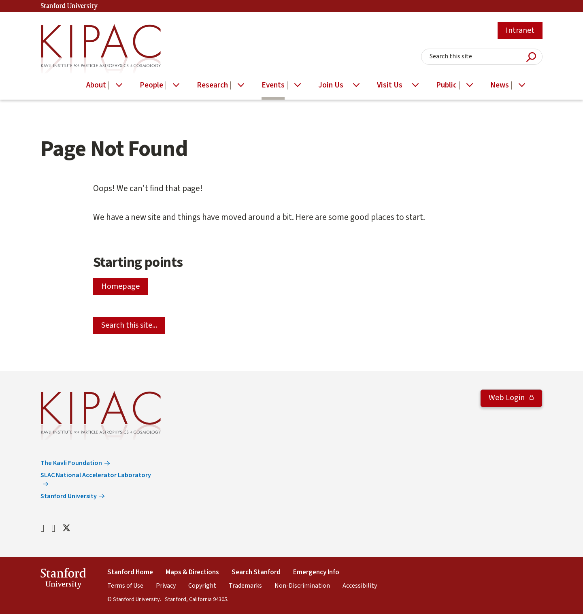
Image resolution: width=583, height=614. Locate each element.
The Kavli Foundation (71, 462)
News (499, 85)
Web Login (507, 397)
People (151, 85)
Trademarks (245, 585)
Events (273, 85)
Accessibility (360, 585)
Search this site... (129, 325)
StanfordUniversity (63, 579)
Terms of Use (125, 585)
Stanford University (69, 6)
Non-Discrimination (302, 585)
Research (212, 85)
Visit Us (389, 85)
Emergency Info (316, 572)
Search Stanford (256, 572)
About (96, 85)
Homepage (120, 286)
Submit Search (531, 57)
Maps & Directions (192, 572)
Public (446, 85)
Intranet (520, 30)
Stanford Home (130, 572)
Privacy (166, 585)
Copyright (202, 585)
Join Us (330, 85)
